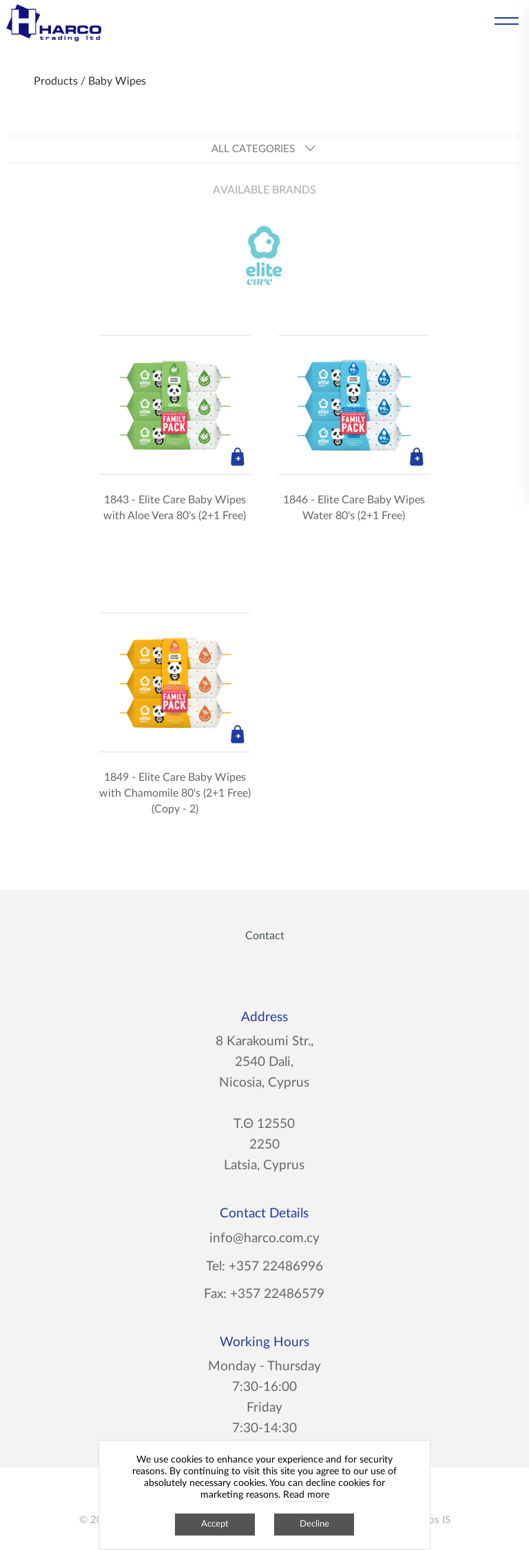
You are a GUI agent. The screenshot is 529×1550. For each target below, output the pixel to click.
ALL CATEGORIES (264, 149)
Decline (314, 1524)
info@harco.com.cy (264, 1238)
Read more (306, 1495)
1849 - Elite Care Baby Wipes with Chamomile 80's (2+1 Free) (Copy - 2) (175, 793)
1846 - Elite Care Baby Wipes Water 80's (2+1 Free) (354, 507)
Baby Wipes (117, 81)
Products (56, 81)
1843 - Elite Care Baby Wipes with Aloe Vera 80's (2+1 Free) (174, 507)
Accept (215, 1524)
